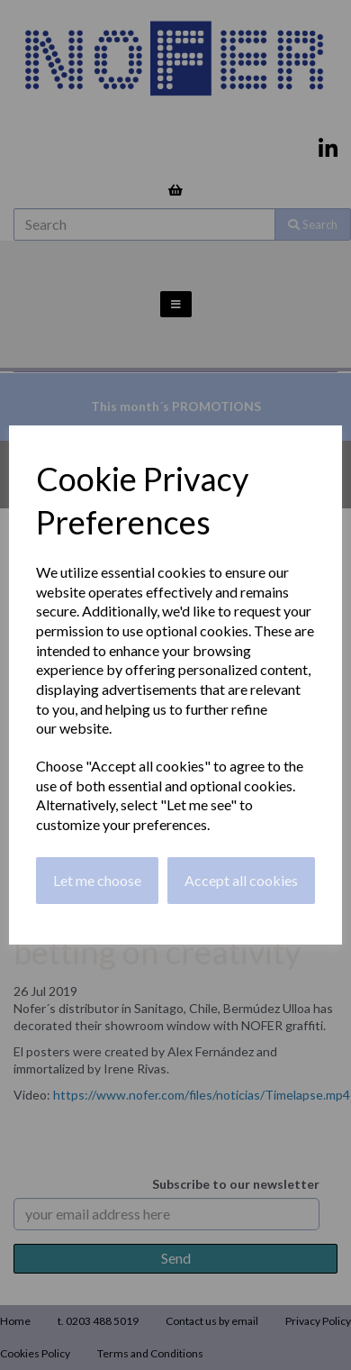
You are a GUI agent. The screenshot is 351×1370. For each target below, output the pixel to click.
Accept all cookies (241, 880)
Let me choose (97, 880)
